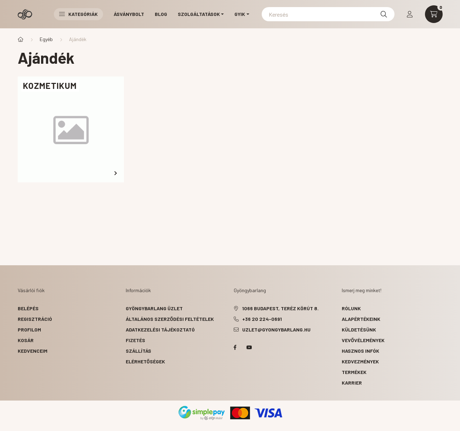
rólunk (351, 308)
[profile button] (410, 14)
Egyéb (46, 39)
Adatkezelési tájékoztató (160, 330)
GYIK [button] (239, 14)
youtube (249, 347)
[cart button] (434, 14)
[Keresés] (328, 14)
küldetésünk (359, 330)
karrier (352, 383)
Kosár (26, 340)
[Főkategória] (20, 39)
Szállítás (138, 351)
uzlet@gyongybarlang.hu (276, 330)
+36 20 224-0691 (262, 319)
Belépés (28, 308)
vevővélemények (363, 340)
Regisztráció (35, 319)
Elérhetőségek (145, 361)
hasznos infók (360, 351)
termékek (354, 372)
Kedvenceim (32, 351)
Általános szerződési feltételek (170, 319)
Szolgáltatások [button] (199, 14)
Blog (161, 14)
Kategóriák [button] (78, 14)
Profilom (29, 330)
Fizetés (135, 340)
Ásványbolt (129, 14)
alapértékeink (361, 319)
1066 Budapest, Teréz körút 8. (280, 308)
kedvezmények (360, 361)
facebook (235, 347)
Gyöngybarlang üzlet (154, 308)
